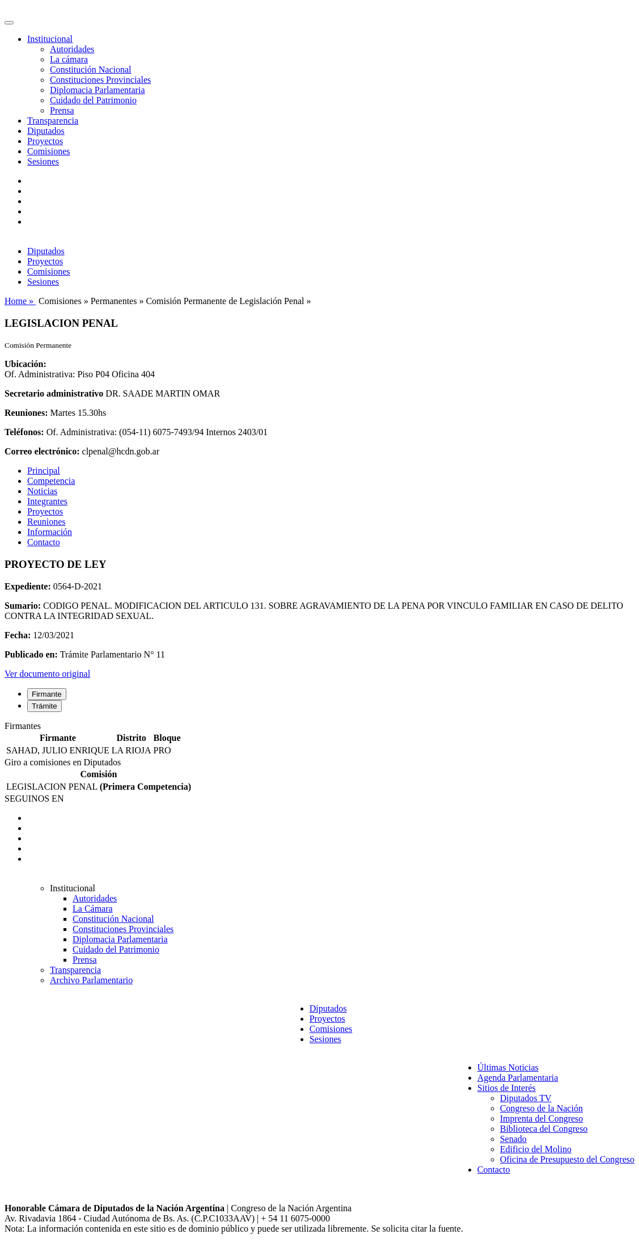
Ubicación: (25, 364)
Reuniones (46, 521)
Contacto (43, 542)
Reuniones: (26, 413)
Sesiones (43, 161)
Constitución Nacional (91, 69)
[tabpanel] (319, 739)
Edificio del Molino (536, 1149)
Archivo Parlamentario (91, 980)
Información (49, 532)
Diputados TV (526, 1098)
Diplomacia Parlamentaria (97, 90)
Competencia (51, 481)
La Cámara (93, 908)
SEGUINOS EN (34, 798)
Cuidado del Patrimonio (93, 100)
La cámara (69, 59)
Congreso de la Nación (541, 1108)
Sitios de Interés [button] (506, 1088)
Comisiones (48, 151)
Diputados (46, 131)
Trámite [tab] (44, 706)
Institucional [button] (50, 39)
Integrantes (47, 501)
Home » (20, 301)
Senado (513, 1139)
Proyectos (45, 141)
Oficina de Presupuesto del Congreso (567, 1159)
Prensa (62, 110)
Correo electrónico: (42, 451)
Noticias (42, 491)
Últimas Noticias (508, 1067)
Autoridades (72, 49)
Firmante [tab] (47, 694)
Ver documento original (47, 674)
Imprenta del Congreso (541, 1118)
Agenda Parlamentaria (517, 1077)
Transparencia (52, 120)
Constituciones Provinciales (100, 80)
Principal (43, 470)
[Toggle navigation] (9, 22)
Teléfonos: (24, 432)
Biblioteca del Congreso (544, 1129)
